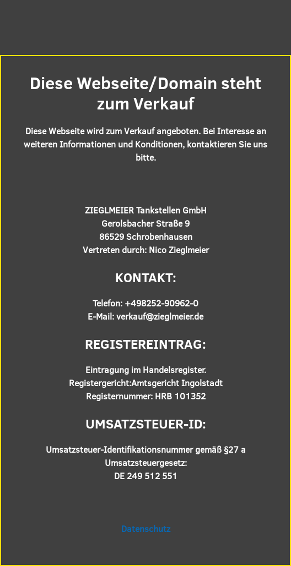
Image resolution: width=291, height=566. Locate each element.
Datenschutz (145, 528)
